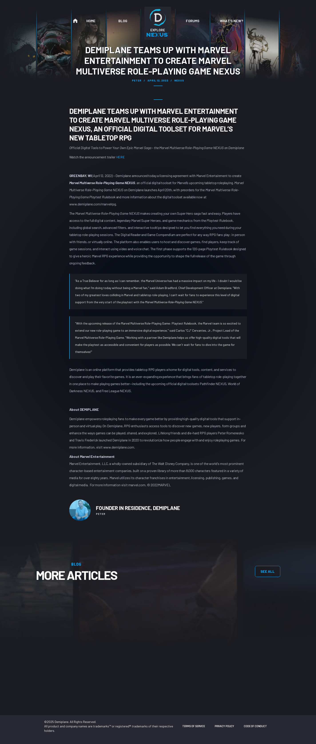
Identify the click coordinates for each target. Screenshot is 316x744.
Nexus (179, 80)
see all (267, 571)
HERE (120, 157)
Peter (136, 80)
